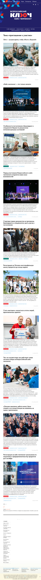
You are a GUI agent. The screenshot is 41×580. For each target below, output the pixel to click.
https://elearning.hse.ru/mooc (36, 568)
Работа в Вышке (6, 562)
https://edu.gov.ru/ (15, 568)
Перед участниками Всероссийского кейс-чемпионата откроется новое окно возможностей (18, 175)
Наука (22, 1)
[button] (18, 519)
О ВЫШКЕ (5, 521)
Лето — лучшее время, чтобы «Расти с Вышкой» (19, 40)
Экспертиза (28, 1)
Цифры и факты (6, 523)
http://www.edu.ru (25, 568)
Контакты (28, 30)
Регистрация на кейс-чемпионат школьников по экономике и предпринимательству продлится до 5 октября (20, 456)
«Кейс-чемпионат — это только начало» (17, 84)
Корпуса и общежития (7, 533)
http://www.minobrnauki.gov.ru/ (8, 568)
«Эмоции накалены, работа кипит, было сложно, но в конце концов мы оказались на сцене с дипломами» (18, 408)
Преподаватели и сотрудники (6, 531)
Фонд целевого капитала (6, 540)
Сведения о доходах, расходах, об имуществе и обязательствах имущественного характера (7, 547)
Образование (17, 1)
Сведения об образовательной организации (6, 552)
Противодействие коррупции (6, 543)
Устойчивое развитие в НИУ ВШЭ (7, 528)
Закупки (4, 534)
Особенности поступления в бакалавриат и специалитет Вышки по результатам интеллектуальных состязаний (18, 128)
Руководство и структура (5, 525)
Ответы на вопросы (15, 30)
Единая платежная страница (6, 560)
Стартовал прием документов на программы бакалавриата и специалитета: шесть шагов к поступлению (18, 223)
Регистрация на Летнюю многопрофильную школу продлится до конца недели (18, 266)
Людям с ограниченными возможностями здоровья (6, 557)
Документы (27, 29)
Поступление (9, 1)
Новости (23, 30)
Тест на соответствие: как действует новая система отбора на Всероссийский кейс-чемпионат (18, 359)
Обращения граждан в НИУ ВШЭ (7, 537)
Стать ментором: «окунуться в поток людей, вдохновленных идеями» (18, 311)
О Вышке (34, 1)
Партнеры (33, 29)
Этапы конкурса (20, 29)
